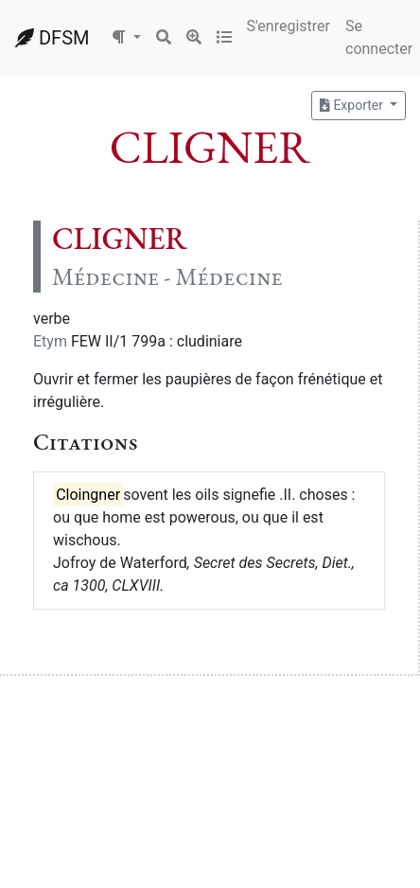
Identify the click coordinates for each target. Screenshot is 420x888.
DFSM (52, 38)
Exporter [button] (353, 105)
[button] (126, 38)
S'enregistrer (288, 26)
